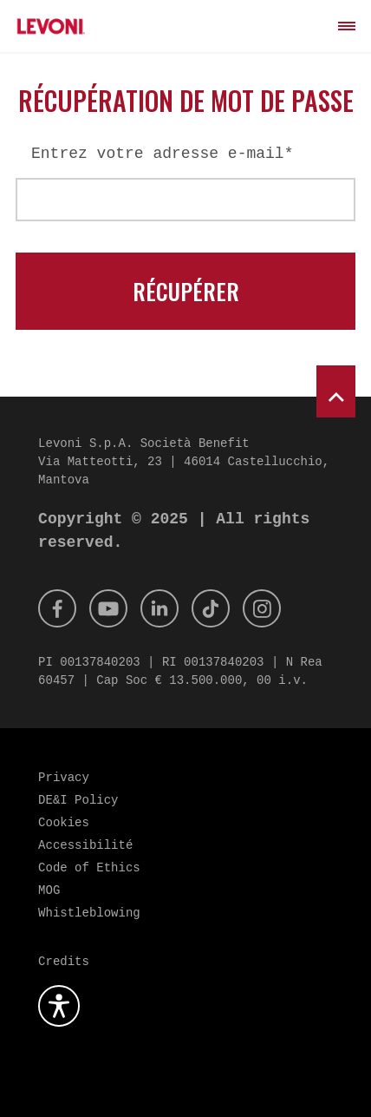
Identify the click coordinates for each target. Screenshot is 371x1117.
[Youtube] (108, 608)
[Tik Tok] (211, 608)
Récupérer (186, 291)
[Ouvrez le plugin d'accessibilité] (59, 1006)
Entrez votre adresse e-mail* (162, 153)
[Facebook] (57, 608)
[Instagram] (262, 608)
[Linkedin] (159, 608)
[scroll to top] (335, 391)
